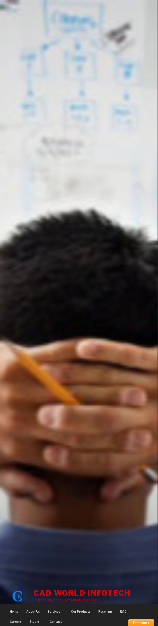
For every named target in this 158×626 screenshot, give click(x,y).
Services (56, 611)
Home (14, 611)
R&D (125, 611)
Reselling (105, 611)
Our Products (81, 611)
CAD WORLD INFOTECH (82, 593)
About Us (33, 611)
